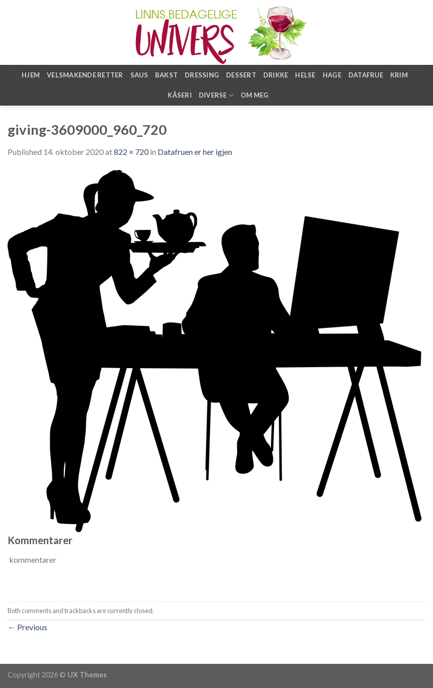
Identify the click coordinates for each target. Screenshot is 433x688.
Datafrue (365, 75)
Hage (332, 75)
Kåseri (180, 95)
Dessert (241, 75)
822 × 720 (131, 151)
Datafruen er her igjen (195, 151)
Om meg (255, 95)
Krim (399, 75)
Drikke (275, 75)
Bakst (166, 75)
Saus (139, 75)
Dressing (202, 75)
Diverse (216, 95)
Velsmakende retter (85, 75)
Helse (305, 75)
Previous (27, 627)
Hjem (31, 75)
